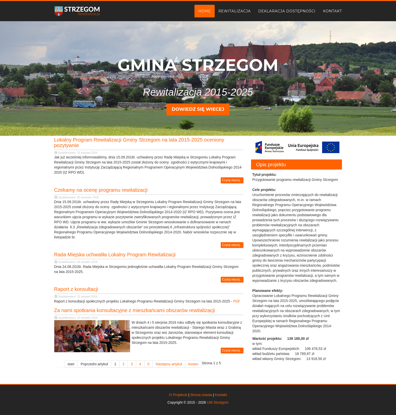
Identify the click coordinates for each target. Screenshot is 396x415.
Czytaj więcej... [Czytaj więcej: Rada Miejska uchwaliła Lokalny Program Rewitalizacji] (232, 279)
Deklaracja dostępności (287, 11)
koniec (193, 364)
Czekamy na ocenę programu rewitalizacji (100, 190)
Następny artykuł (169, 364)
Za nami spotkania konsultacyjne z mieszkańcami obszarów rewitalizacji (134, 310)
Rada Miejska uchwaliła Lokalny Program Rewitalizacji (115, 254)
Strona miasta (201, 395)
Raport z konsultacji (76, 289)
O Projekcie (178, 395)
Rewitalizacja (234, 11)
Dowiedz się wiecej (198, 109)
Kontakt (332, 11)
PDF (236, 301)
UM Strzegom (218, 402)
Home (204, 11)
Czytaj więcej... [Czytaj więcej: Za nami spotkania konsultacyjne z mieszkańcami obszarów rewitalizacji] (232, 350)
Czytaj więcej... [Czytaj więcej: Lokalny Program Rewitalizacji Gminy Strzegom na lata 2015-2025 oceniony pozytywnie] (232, 180)
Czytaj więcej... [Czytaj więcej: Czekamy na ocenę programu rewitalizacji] (232, 245)
